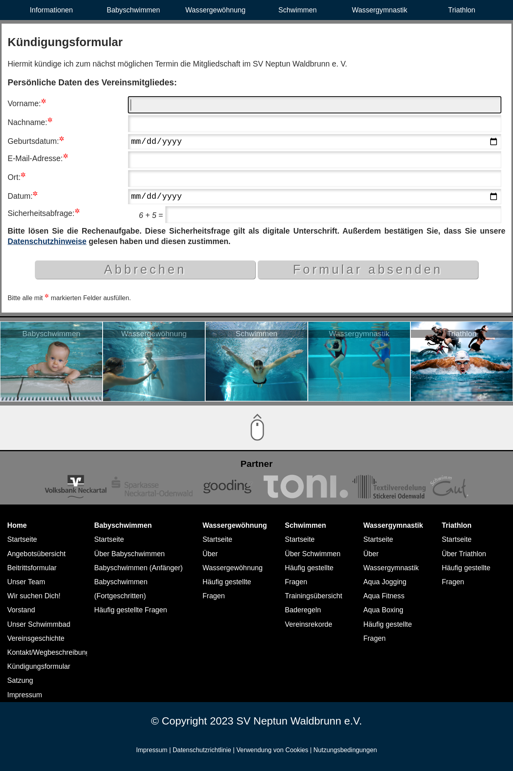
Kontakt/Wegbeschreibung (48, 652)
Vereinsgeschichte (36, 638)
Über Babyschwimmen (129, 554)
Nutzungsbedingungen (345, 750)
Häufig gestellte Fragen (130, 610)
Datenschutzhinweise (47, 243)
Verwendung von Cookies (272, 750)
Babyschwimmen (133, 10)
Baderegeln (303, 610)
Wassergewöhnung (216, 10)
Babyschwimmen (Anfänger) (138, 568)
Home (17, 525)
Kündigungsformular (38, 666)
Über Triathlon (464, 554)
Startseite (22, 539)
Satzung (20, 680)
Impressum (24, 695)
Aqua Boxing (384, 610)
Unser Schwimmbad (38, 624)
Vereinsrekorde (308, 624)
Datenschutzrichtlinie (202, 750)
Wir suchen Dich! (34, 596)
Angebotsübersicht (36, 554)
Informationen (51, 10)
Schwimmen (297, 10)
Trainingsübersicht (313, 596)
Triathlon (461, 10)
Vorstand (21, 610)
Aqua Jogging (385, 582)
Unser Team (26, 582)
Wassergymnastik (379, 10)
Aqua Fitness (384, 596)
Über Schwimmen (313, 554)
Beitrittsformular (32, 568)
